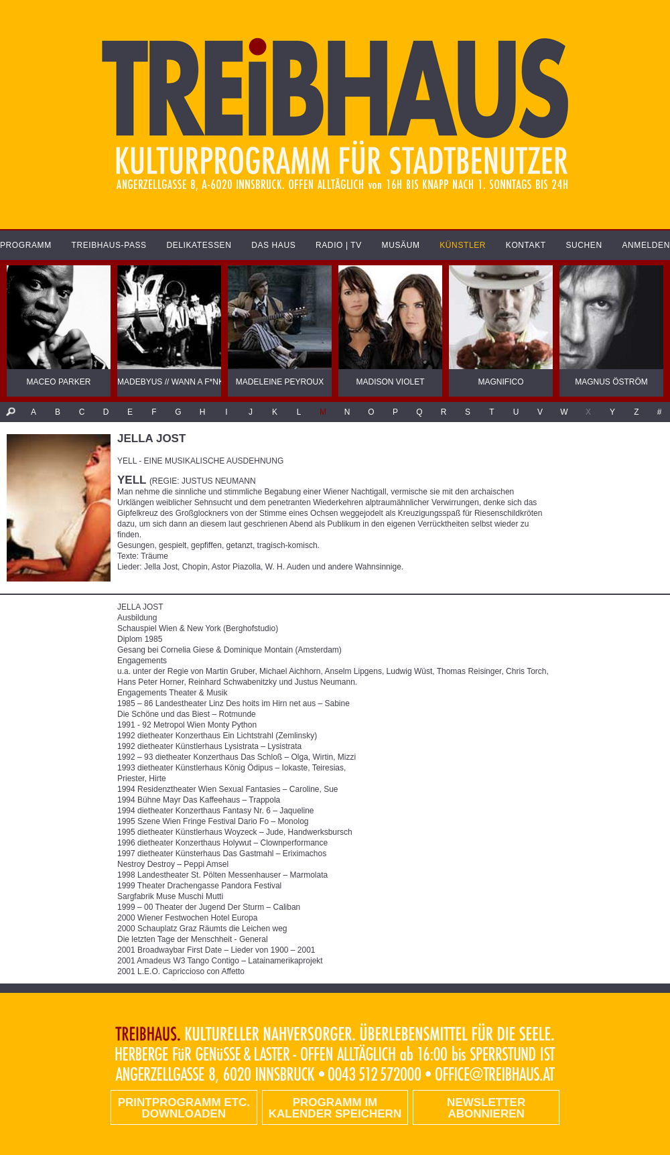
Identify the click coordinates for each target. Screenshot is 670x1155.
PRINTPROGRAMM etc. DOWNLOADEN (184, 1108)
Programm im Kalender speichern (335, 1108)
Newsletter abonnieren (486, 1108)
